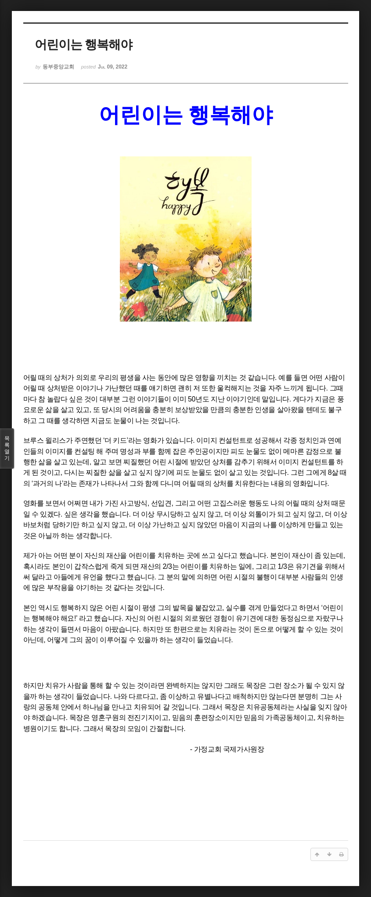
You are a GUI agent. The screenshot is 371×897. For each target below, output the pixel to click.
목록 (7, 448)
